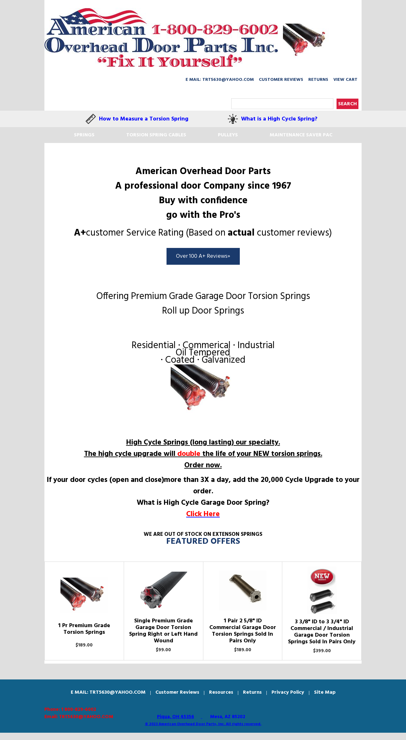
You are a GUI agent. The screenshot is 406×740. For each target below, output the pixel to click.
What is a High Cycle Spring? (279, 119)
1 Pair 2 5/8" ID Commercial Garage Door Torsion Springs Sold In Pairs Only (242, 631)
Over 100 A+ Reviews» (203, 256)
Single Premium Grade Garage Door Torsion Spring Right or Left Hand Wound (163, 631)
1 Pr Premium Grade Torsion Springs (84, 629)
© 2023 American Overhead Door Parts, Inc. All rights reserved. (203, 724)
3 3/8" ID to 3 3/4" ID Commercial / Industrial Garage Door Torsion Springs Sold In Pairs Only (322, 631)
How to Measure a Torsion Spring (143, 119)
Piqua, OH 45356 (175, 717)
